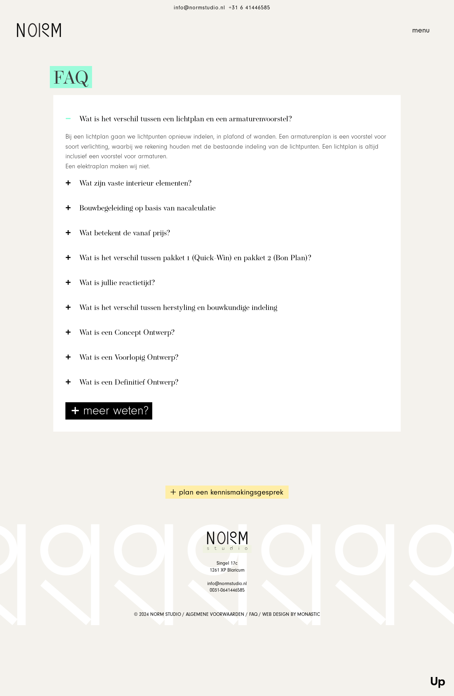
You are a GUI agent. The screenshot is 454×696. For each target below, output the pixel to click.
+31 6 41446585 (249, 7)
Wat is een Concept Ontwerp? (127, 333)
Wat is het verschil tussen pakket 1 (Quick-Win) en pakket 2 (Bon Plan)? (195, 258)
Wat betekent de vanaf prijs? (124, 233)
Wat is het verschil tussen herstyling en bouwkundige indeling (178, 308)
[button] (421, 30)
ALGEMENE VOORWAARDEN (215, 614)
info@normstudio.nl (199, 7)
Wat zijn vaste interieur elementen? (135, 184)
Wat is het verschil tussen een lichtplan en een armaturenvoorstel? (185, 119)
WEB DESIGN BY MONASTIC (291, 614)
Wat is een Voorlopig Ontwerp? (129, 358)
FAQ (253, 614)
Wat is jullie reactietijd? (117, 283)
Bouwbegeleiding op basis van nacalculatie (147, 209)
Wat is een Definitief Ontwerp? (129, 383)
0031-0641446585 (227, 590)
